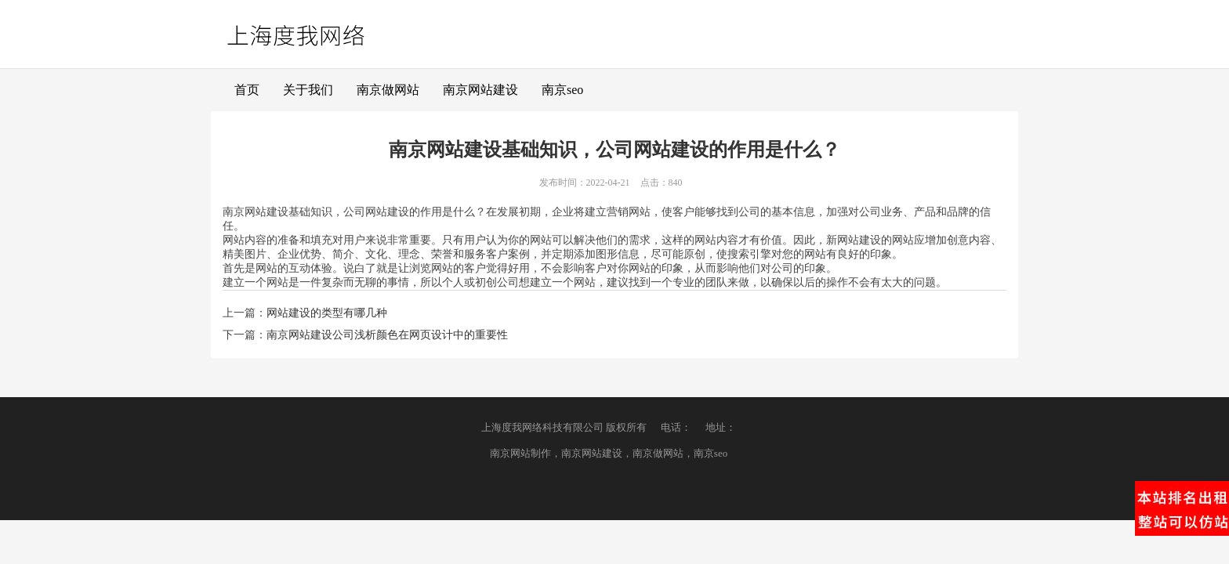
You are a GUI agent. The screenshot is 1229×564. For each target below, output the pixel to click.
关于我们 (308, 89)
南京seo (562, 89)
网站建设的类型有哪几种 (326, 313)
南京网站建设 (480, 89)
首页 (246, 89)
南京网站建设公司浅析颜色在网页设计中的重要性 (387, 335)
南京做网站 (388, 89)
